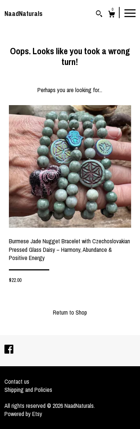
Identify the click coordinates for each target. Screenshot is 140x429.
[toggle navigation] (130, 12)
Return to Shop (70, 312)
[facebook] (8, 350)
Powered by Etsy (23, 414)
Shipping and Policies (28, 390)
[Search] (99, 15)
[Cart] (111, 15)
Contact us (16, 381)
